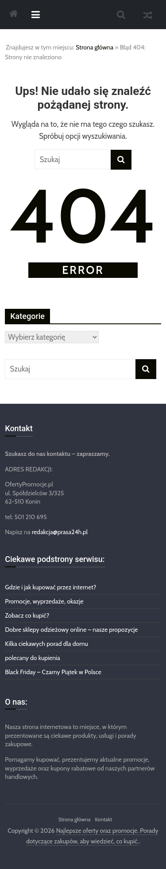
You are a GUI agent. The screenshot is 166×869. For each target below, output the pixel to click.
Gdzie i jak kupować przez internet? (50, 587)
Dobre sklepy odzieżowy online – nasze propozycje (71, 630)
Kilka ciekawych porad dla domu (46, 644)
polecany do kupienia (32, 658)
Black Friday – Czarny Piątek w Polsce (53, 672)
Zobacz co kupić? (27, 615)
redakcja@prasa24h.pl (60, 532)
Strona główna (94, 47)
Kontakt (103, 819)
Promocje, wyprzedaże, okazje (44, 601)
